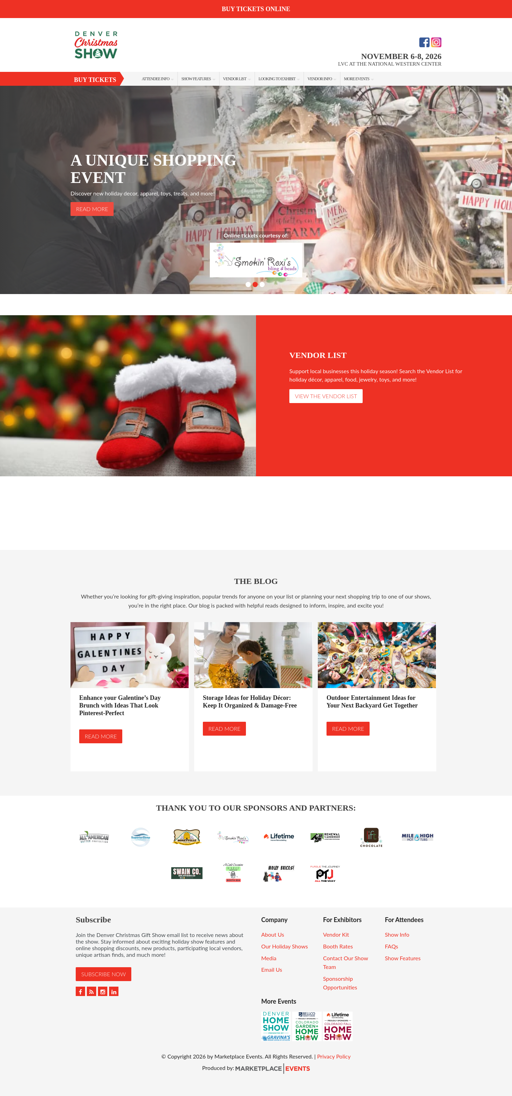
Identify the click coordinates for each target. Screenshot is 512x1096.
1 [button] (248, 284)
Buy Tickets (95, 79)
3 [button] (262, 284)
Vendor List (234, 78)
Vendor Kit (336, 934)
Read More (92, 209)
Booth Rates (338, 946)
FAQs (391, 946)
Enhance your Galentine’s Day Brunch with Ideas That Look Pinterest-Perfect (120, 705)
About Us (272, 934)
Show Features (195, 78)
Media (268, 958)
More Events (356, 78)
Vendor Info (319, 78)
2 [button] (255, 284)
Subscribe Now (103, 974)
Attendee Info (155, 78)
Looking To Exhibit (276, 78)
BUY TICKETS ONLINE (256, 9)
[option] (256, 190)
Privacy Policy (334, 1056)
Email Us (271, 969)
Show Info (397, 934)
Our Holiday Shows (284, 946)
